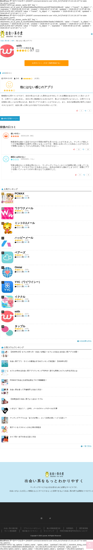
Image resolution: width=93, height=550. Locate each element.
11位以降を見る (84, 341)
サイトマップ (49, 531)
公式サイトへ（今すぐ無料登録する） (46, 63)
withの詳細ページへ (9, 118)
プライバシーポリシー (32, 528)
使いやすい (15, 133)
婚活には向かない (18, 157)
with (3, 73)
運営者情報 (83, 528)
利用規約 (69, 528)
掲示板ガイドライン (30, 531)
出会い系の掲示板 (11, 528)
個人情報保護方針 (54, 528)
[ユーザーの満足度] (32, 48)
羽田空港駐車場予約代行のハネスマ (73, 531)
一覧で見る (86, 446)
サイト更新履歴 (10, 531)
